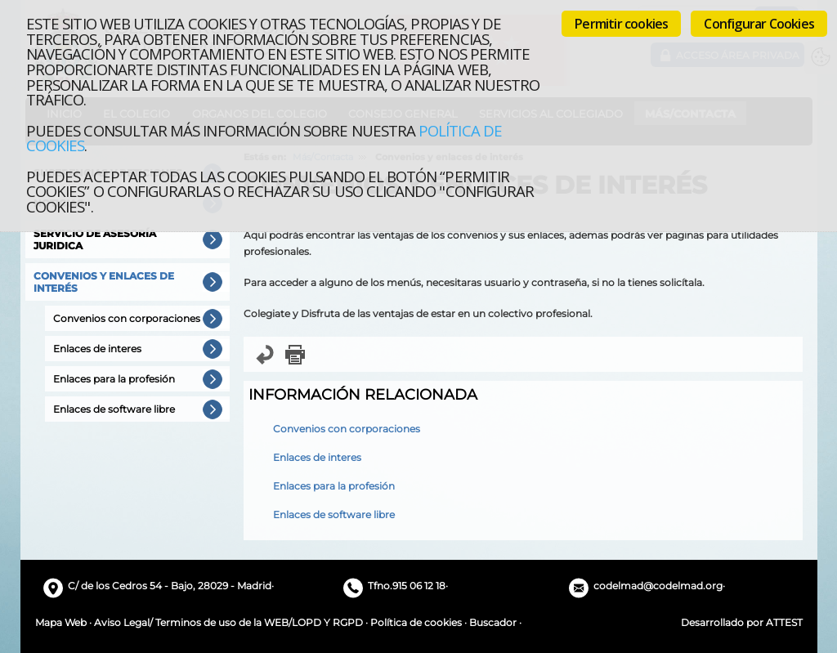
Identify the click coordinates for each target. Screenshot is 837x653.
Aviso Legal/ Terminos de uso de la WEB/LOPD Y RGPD (228, 622)
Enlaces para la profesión (334, 486)
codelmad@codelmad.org (658, 585)
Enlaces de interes (317, 457)
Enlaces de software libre (334, 514)
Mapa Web (61, 622)
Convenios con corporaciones (346, 429)
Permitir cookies (621, 24)
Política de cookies (416, 622)
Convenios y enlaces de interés (104, 282)
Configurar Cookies (759, 24)
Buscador (493, 622)
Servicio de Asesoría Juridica (95, 239)
